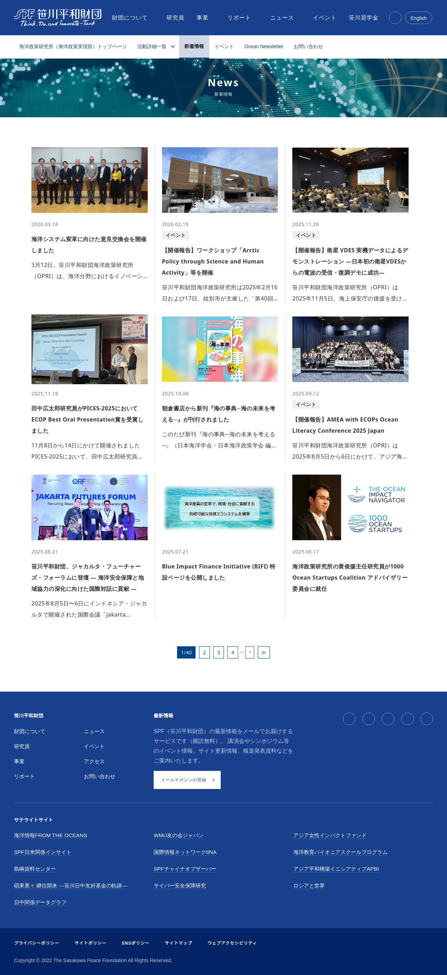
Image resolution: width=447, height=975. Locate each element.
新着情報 (194, 46)
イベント (224, 46)
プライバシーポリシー (36, 943)
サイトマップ (178, 943)
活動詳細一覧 (152, 46)
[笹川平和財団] (57, 18)
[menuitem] (130, 17)
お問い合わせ (308, 46)
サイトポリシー (91, 943)
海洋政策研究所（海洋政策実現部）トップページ (73, 46)
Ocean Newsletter (263, 46)
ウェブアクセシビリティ (232, 943)
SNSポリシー (136, 943)
